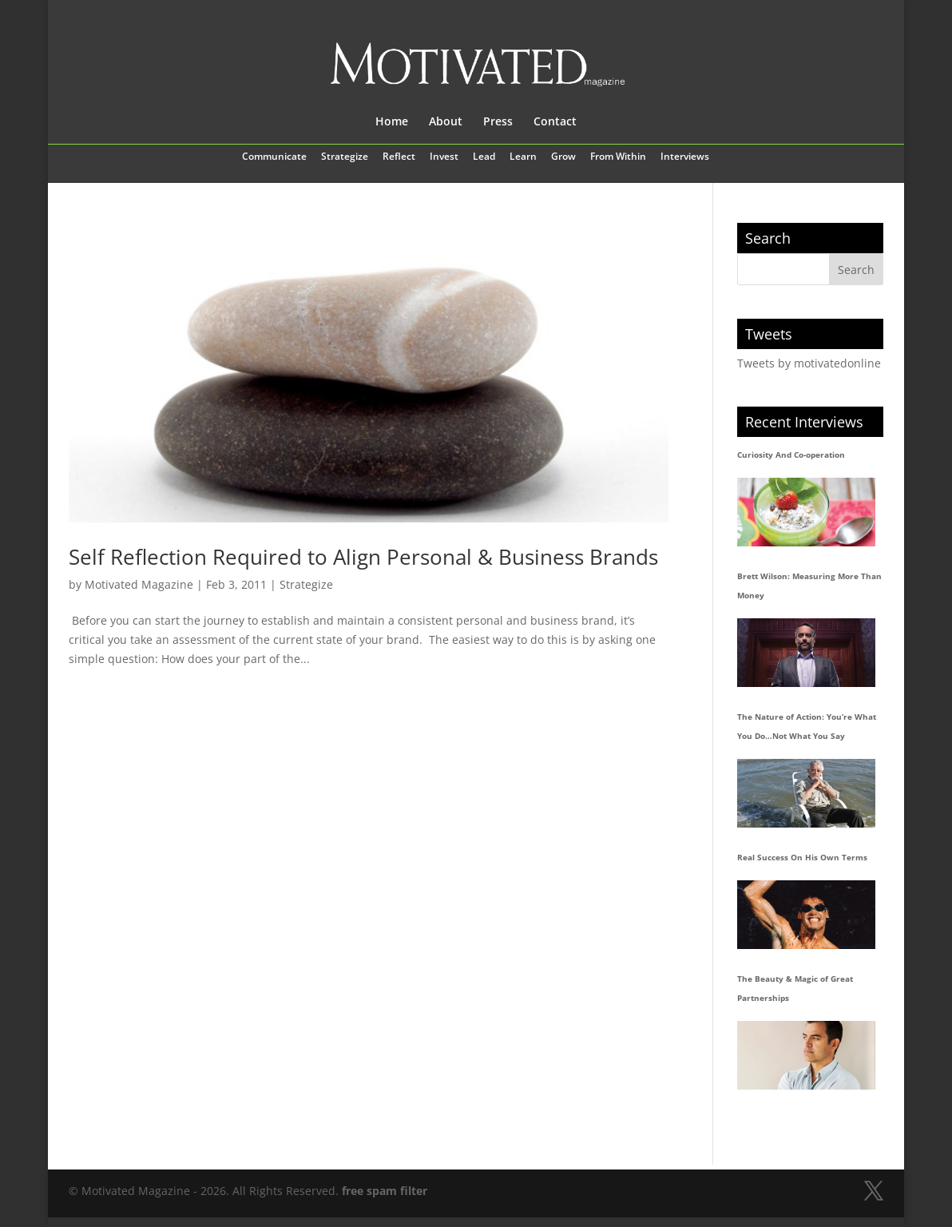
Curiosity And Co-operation (791, 454)
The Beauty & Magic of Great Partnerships (795, 988)
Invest (444, 157)
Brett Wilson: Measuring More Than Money (809, 585)
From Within (618, 157)
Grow (563, 157)
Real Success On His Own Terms (802, 857)
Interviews (684, 157)
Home (391, 122)
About (445, 122)
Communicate (274, 157)
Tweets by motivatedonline (809, 363)
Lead (484, 157)
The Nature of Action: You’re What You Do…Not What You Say (806, 726)
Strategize (344, 157)
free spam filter (384, 1190)
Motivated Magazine (139, 584)
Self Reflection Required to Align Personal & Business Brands (363, 556)
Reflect (399, 157)
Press (498, 122)
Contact (555, 122)
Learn (523, 157)
